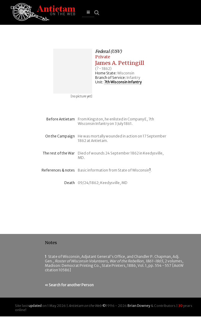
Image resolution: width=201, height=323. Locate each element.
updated (35, 306)
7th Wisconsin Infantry (122, 82)
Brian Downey (138, 306)
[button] (88, 12)
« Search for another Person (69, 285)
